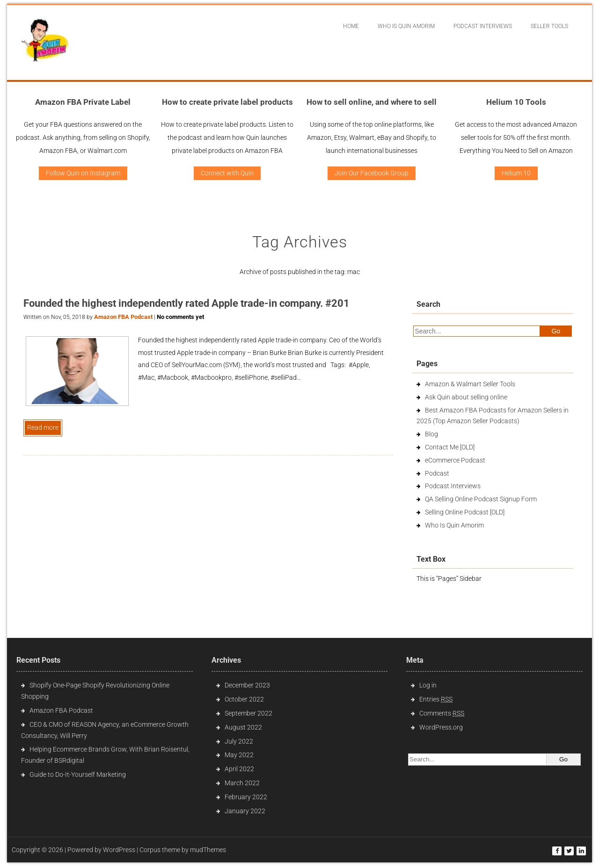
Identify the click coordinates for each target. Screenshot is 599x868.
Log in (428, 685)
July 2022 (239, 741)
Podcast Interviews (453, 486)
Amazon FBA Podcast (123, 316)
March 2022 (242, 783)
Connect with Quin (227, 173)
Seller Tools (549, 26)
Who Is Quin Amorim (406, 26)
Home (351, 26)
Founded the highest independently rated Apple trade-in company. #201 (186, 303)
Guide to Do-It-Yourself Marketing (78, 774)
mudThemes (208, 850)
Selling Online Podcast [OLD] (464, 512)
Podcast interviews (482, 26)
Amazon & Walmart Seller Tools (470, 384)
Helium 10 (516, 173)
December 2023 (247, 685)
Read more (42, 427)
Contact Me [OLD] (450, 447)
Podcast (437, 473)
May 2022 (239, 755)
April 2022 (239, 769)
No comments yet (180, 316)
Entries (436, 699)
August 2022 (243, 727)
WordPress (119, 850)
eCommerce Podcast (455, 460)
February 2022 (246, 797)
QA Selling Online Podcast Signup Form (481, 499)
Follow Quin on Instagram (83, 173)
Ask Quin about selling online (466, 397)
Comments (441, 713)
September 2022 (248, 713)
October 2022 (244, 699)
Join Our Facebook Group (372, 173)
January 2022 (245, 811)
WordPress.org (441, 727)
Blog (431, 434)
